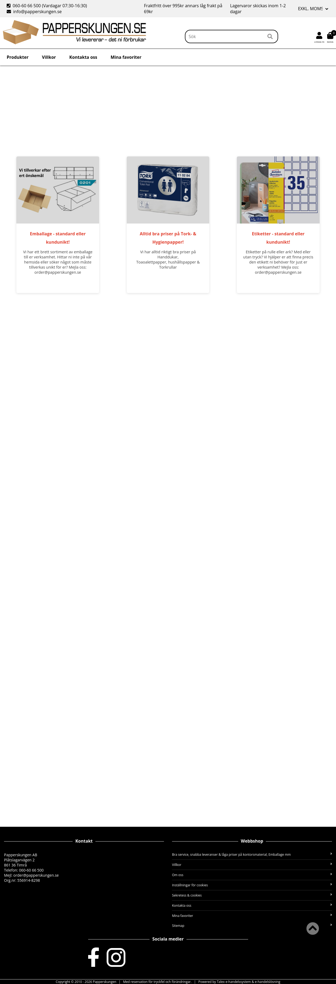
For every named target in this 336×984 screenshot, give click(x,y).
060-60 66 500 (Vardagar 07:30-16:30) (47, 6)
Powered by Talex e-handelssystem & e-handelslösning (239, 981)
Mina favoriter (126, 57)
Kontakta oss (83, 57)
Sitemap (252, 925)
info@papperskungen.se (34, 11)
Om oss (252, 875)
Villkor (49, 57)
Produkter (17, 57)
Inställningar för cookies (252, 885)
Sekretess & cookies (252, 895)
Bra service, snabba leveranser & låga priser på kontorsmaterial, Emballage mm (252, 854)
